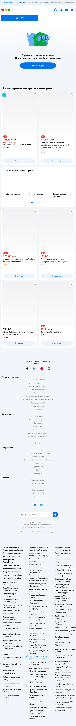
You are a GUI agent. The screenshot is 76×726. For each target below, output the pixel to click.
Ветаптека (38, 497)
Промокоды (38, 393)
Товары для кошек (38, 480)
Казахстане (42, 532)
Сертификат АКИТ (38, 403)
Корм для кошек (38, 483)
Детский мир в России (29, 532)
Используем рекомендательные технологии (38, 527)
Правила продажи (38, 390)
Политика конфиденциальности (38, 396)
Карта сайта (38, 410)
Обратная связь (38, 406)
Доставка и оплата (38, 379)
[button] (19, 18)
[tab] (14, 187)
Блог (38, 470)
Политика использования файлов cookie (38, 400)
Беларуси (51, 532)
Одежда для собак (38, 493)
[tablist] (38, 187)
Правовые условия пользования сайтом (38, 525)
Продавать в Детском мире (38, 383)
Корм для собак (38, 490)
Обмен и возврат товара (38, 386)
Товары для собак (38, 487)
